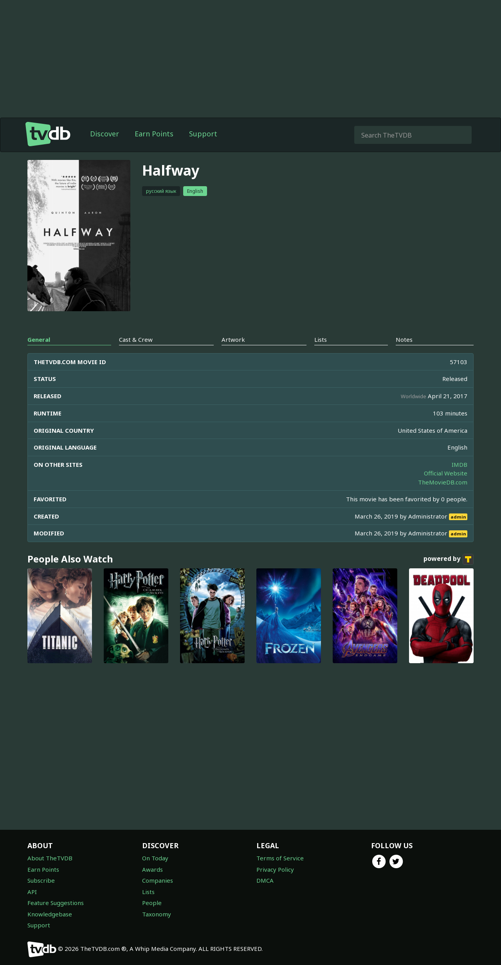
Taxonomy (156, 914)
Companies (157, 880)
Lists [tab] (320, 339)
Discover (104, 133)
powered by (449, 559)
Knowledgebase (49, 914)
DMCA (265, 880)
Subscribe (41, 880)
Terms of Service (280, 858)
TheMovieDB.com (442, 482)
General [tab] (38, 339)
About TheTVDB (49, 858)
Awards (152, 869)
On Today (155, 858)
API (32, 892)
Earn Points (154, 133)
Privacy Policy (275, 869)
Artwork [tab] (233, 339)
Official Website (445, 473)
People (152, 903)
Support (203, 133)
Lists (148, 892)
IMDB (459, 464)
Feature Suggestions (55, 903)
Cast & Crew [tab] (136, 339)
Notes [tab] (404, 339)
